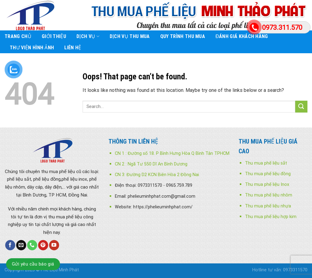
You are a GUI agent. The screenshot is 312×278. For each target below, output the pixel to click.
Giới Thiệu (54, 36)
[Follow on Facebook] (10, 245)
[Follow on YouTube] (54, 245)
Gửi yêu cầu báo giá (33, 264)
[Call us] (32, 245)
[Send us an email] (21, 245)
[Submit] (301, 107)
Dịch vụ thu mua (130, 36)
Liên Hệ (72, 47)
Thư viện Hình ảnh (32, 47)
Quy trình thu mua (182, 36)
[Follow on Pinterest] (43, 245)
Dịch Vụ (87, 36)
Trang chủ (18, 36)
